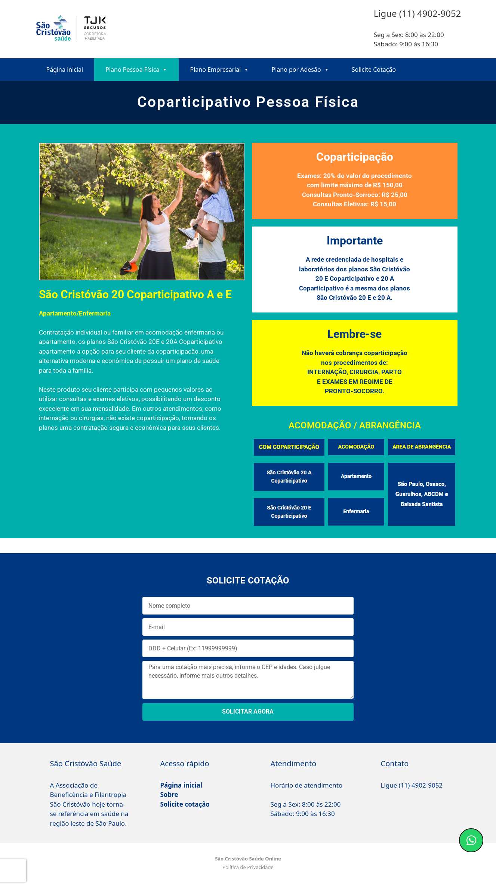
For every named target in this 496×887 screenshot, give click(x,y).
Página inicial (64, 69)
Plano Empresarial (219, 69)
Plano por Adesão (300, 69)
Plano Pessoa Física (136, 69)
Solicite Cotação (374, 69)
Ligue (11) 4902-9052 (412, 785)
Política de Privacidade (248, 867)
